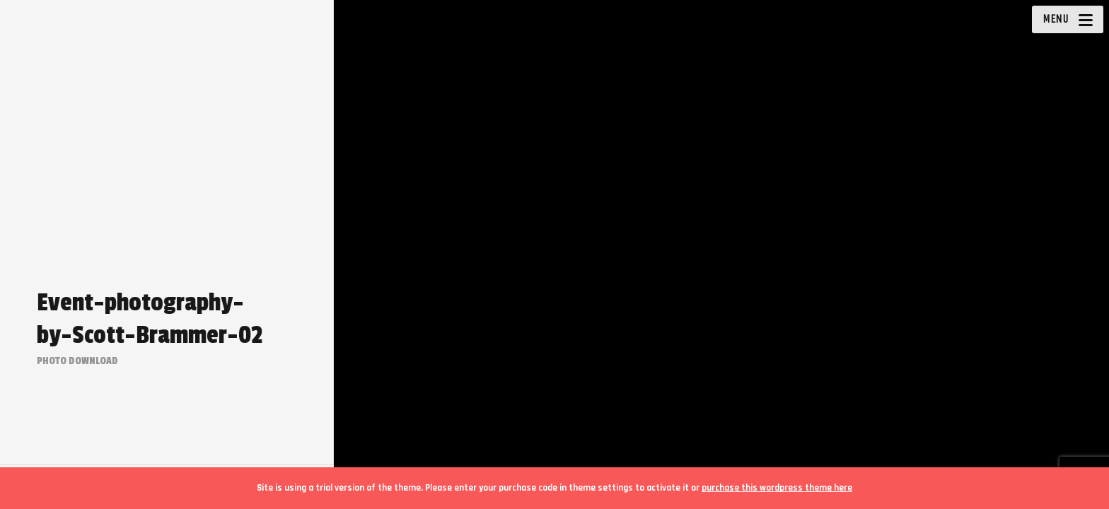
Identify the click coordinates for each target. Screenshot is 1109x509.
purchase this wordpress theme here (777, 487)
